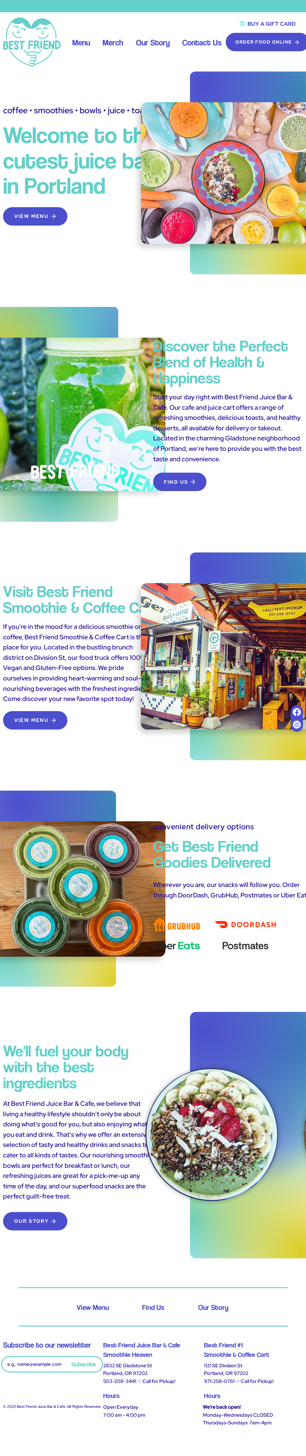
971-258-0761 (219, 1381)
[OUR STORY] (35, 1221)
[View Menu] (93, 1307)
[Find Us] (153, 1307)
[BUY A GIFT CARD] (267, 23)
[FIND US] (179, 482)
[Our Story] (213, 1307)
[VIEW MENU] (35, 216)
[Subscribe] (83, 1364)
